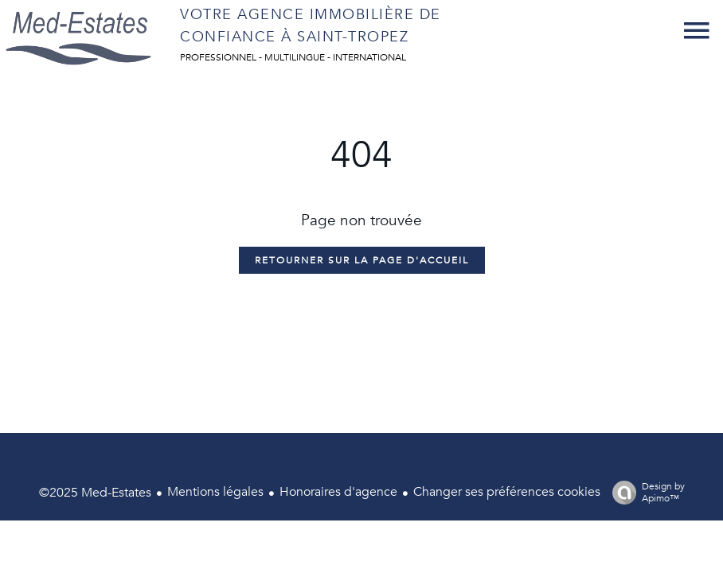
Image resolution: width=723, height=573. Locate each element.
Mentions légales (215, 492)
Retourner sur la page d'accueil (362, 260)
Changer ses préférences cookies (506, 492)
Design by (644, 492)
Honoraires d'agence (338, 492)
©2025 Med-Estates (95, 492)
